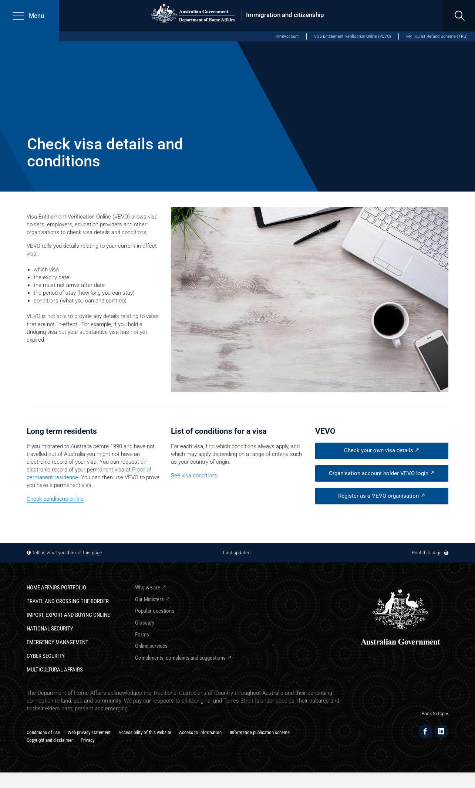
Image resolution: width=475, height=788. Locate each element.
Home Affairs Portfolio (56, 587)
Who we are (147, 587)
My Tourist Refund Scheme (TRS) (437, 36)
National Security (50, 628)
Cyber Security (46, 656)
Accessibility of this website (144, 732)
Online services (151, 646)
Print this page (430, 552)
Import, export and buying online (68, 615)
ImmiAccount (286, 36)
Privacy (87, 740)
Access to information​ (200, 732)
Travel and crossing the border (68, 601)
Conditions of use (43, 732)
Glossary (144, 622)
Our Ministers (149, 599)
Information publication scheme (260, 732)
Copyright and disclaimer (50, 740)
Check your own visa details (378, 450)
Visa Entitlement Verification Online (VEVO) (352, 36)
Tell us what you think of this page (67, 552)
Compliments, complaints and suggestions (180, 658)
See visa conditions (194, 475)
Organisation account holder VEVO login (378, 473)
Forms (142, 634)
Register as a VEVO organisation (378, 496)
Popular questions (154, 611)
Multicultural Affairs (55, 669)
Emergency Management (57, 642)
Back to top (434, 713)
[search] (459, 15)
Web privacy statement (89, 732)
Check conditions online (55, 499)
